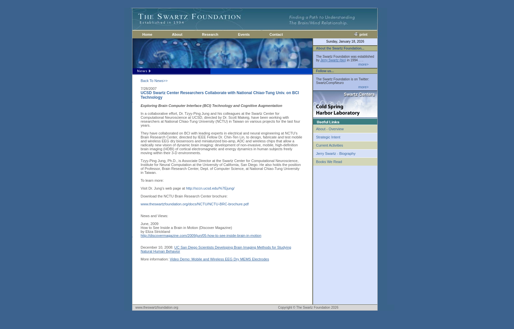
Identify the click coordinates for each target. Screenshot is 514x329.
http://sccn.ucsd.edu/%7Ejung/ (210, 188)
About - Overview (330, 129)
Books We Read (329, 162)
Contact (276, 34)
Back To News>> (154, 81)
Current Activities (329, 145)
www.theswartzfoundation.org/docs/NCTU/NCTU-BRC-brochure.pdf (195, 204)
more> (363, 64)
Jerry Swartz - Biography (335, 153)
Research (210, 34)
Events (244, 34)
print (361, 34)
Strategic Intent (328, 137)
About (177, 34)
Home (147, 34)
